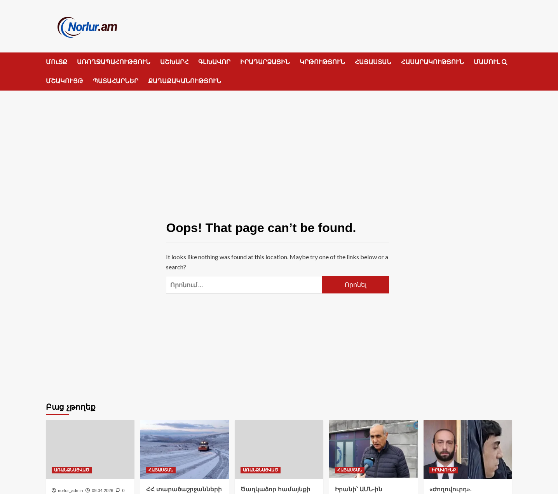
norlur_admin (70, 490)
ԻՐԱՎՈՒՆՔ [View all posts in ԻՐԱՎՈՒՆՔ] (444, 470)
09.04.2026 (102, 490)
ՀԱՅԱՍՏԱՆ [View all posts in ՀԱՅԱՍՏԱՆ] (160, 470)
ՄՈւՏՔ (56, 62)
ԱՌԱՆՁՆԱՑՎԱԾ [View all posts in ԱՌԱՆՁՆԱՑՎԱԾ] (71, 470)
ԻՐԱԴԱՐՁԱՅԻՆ (265, 62)
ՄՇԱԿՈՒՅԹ (64, 81)
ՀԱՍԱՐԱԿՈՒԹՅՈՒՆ (432, 62)
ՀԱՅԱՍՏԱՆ (373, 62)
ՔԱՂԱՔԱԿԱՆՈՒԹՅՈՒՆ (184, 81)
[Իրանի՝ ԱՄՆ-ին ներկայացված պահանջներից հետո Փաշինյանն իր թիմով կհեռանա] (373, 449)
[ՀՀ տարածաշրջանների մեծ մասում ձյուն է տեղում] (184, 449)
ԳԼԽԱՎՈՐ (214, 62)
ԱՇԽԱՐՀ (174, 62)
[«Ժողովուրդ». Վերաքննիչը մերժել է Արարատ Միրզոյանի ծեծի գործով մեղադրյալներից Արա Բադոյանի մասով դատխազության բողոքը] (468, 449)
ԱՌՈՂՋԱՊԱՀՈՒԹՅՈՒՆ (113, 62)
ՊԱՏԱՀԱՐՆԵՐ (115, 81)
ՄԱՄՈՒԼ (487, 62)
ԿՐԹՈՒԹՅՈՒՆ (322, 62)
